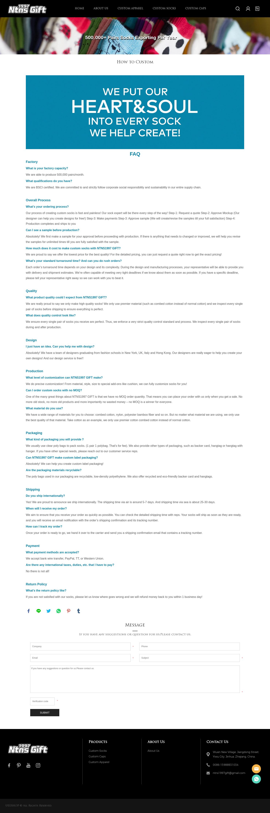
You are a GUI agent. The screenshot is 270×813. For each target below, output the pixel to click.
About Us (101, 8)
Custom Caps (195, 8)
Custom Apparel (130, 8)
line (38, 611)
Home (79, 8)
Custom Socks (164, 8)
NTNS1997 (256, 768)
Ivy (256, 779)
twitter (48, 611)
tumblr (78, 611)
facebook (28, 611)
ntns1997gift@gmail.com (229, 773)
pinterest (68, 611)
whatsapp (58, 611)
